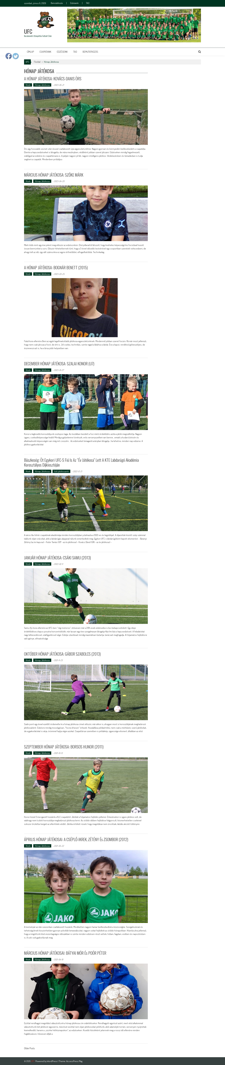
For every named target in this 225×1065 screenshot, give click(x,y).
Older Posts (29, 1048)
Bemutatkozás (57, 3)
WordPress (52, 1060)
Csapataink (45, 51)
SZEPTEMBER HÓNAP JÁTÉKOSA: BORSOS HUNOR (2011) (64, 746)
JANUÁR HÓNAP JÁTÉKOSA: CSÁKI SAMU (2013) (58, 557)
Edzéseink (74, 3)
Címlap (30, 51)
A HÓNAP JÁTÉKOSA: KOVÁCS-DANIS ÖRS (53, 78)
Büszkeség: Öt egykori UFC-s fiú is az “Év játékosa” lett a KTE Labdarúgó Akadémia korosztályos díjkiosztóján (81, 462)
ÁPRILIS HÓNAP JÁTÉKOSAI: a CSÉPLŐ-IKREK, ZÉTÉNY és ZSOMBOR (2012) (76, 839)
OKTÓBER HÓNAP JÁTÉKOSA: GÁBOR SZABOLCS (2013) (62, 653)
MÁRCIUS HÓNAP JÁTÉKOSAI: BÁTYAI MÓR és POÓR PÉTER (65, 953)
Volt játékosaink (61, 471)
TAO (87, 3)
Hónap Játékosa (42, 84)
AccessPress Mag (74, 1060)
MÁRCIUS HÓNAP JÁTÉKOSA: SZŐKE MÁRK (54, 175)
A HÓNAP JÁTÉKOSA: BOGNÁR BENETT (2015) (56, 267)
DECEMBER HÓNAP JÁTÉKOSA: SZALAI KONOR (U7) (59, 363)
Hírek (28, 84)
